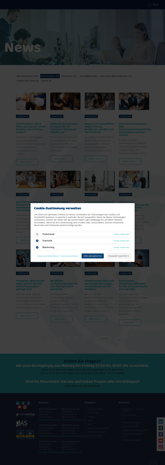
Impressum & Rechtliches (48, 256)
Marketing (48, 247)
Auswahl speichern (119, 255)
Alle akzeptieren (93, 255)
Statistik (47, 240)
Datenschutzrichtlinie (69, 256)
